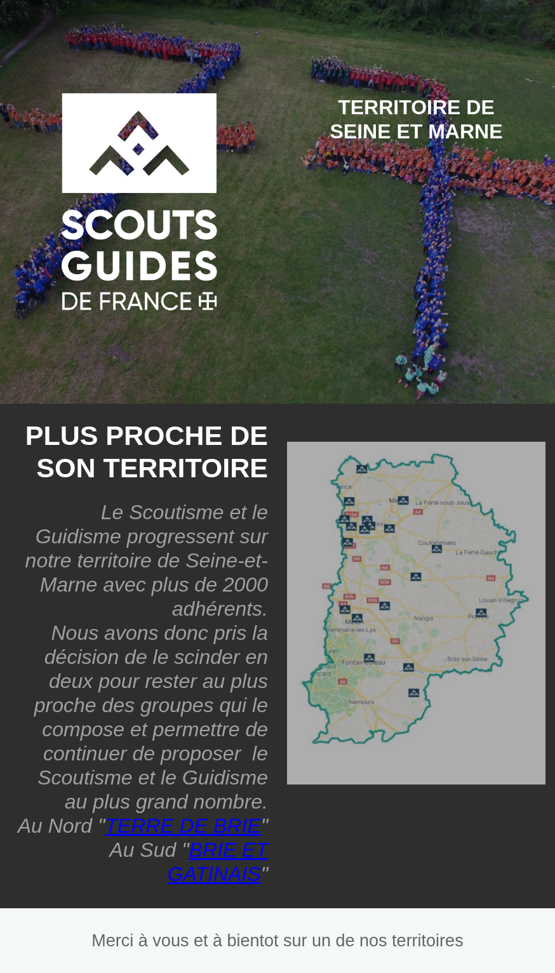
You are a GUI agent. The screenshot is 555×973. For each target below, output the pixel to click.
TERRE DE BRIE (182, 825)
